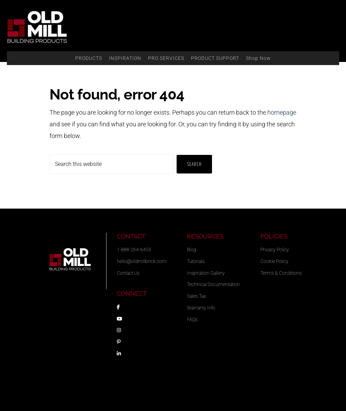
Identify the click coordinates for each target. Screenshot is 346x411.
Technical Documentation (213, 284)
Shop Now (258, 58)
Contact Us (128, 273)
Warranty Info (201, 307)
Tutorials (196, 261)
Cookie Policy (274, 261)
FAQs (192, 319)
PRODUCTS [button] (88, 58)
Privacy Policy (274, 249)
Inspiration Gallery (206, 273)
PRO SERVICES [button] (166, 58)
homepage (281, 112)
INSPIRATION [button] (125, 58)
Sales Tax (196, 296)
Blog (191, 249)
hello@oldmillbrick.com (141, 261)
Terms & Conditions (281, 273)
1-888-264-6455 (134, 249)
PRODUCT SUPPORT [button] (215, 58)
